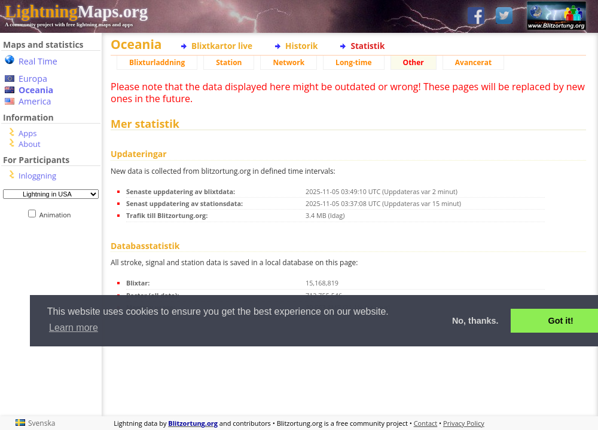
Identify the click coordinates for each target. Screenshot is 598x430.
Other (413, 62)
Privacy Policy (463, 423)
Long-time (353, 62)
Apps (27, 133)
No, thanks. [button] (475, 320)
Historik (301, 45)
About (30, 144)
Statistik (367, 45)
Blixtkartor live (221, 45)
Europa (33, 78)
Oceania (36, 90)
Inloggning (37, 175)
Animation (57, 214)
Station (229, 62)
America (35, 101)
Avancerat (473, 62)
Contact (426, 423)
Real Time (38, 61)
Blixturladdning (157, 62)
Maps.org (76, 11)
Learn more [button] (73, 327)
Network (288, 62)
